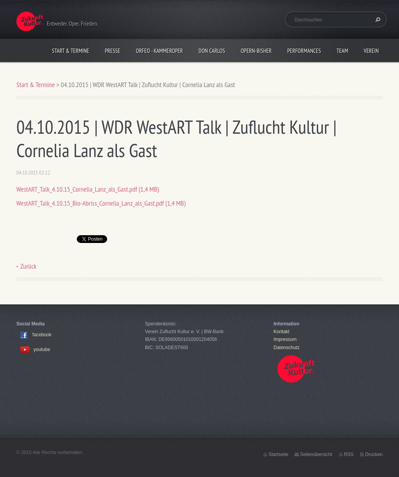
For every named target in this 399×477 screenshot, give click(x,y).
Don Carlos (212, 50)
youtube (35, 349)
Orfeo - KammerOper (159, 50)
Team (342, 50)
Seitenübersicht (316, 454)
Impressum (285, 339)
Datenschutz (287, 347)
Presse (112, 50)
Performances (304, 50)
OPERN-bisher (256, 50)
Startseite (278, 454)
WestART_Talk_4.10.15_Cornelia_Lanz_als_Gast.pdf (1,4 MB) (87, 189)
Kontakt (282, 331)
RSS (349, 454)
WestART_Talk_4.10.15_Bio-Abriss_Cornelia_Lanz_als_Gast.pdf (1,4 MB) (100, 203)
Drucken (374, 454)
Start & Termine (70, 50)
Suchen (377, 19)
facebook (41, 334)
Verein (371, 50)
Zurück (28, 266)
